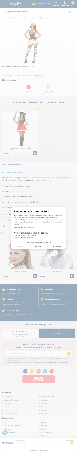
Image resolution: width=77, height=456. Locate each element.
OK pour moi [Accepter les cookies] (56, 246)
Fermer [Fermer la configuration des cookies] (20, 246)
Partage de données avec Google (25, 235)
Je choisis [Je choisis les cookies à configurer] (38, 246)
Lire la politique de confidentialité (24, 227)
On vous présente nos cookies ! (25, 237)
